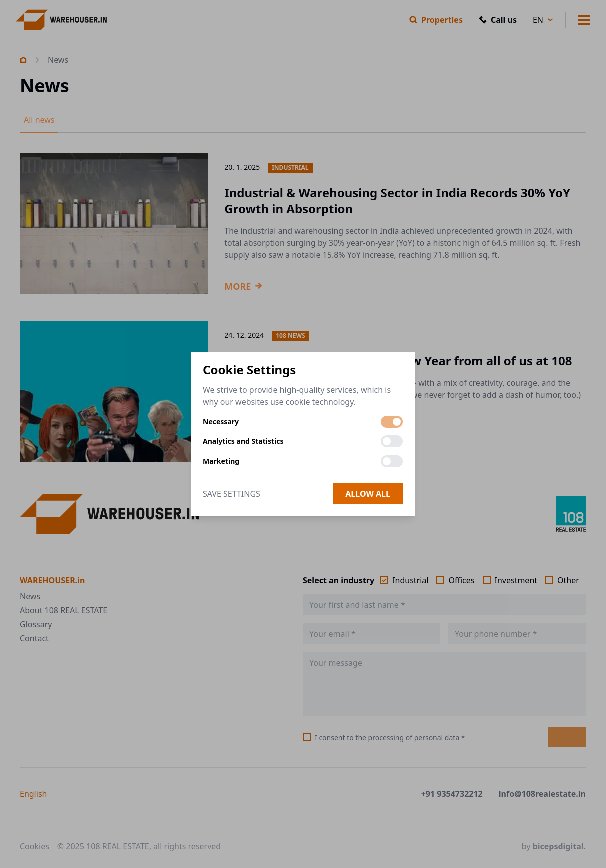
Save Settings (231, 493)
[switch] (392, 422)
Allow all (368, 493)
